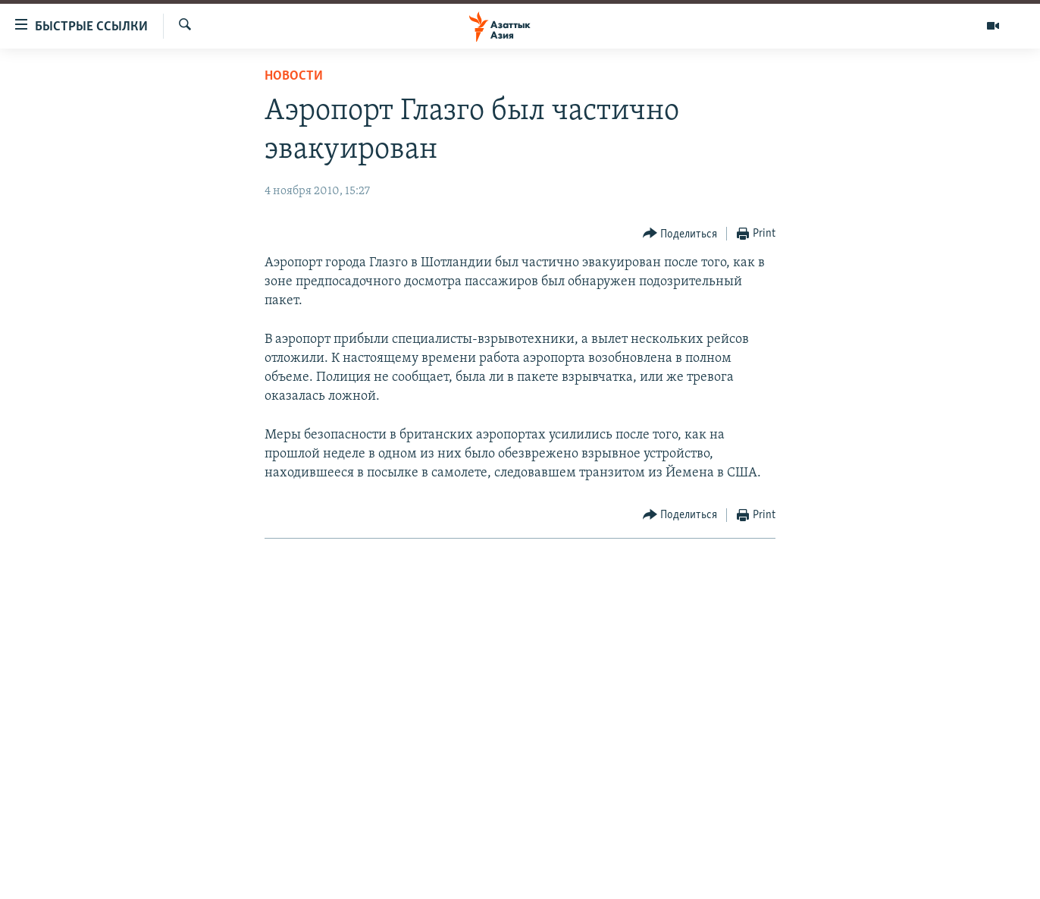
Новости (294, 76)
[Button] (680, 234)
